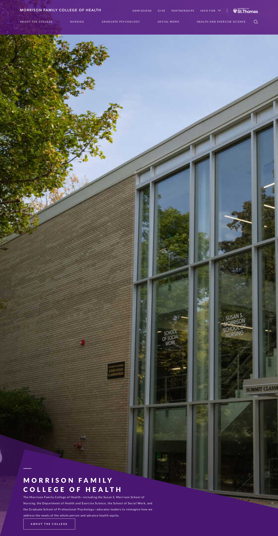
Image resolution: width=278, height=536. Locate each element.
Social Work (168, 21)
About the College (36, 21)
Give (161, 10)
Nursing (77, 21)
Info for (210, 10)
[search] (256, 22)
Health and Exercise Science (221, 21)
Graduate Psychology (121, 21)
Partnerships (183, 10)
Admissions (142, 10)
